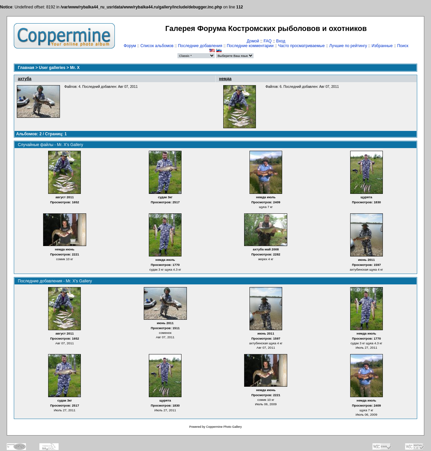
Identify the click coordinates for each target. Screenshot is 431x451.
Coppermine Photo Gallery (224, 426)
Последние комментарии (250, 45)
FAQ (268, 41)
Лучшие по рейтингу (348, 45)
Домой (253, 41)
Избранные (382, 45)
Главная (26, 67)
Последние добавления (200, 45)
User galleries (52, 67)
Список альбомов (156, 45)
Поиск (402, 45)
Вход (280, 41)
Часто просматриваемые (301, 45)
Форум (130, 45)
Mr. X (75, 67)
